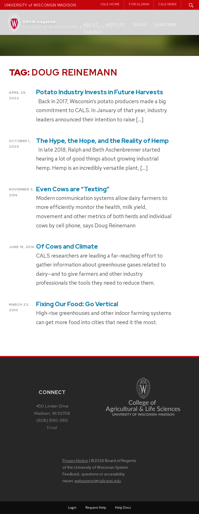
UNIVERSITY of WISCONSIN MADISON (40, 5)
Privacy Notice (75, 460)
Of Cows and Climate (67, 246)
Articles (115, 24)
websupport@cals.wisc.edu (97, 480)
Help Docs (123, 507)
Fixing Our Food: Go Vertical (77, 304)
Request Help (95, 507)
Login (72, 507)
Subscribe (165, 24)
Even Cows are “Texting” (72, 189)
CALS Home (110, 4)
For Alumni (139, 4)
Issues (140, 24)
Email (52, 427)
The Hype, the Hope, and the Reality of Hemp (102, 141)
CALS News (167, 4)
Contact (93, 32)
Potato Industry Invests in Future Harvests (99, 92)
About (91, 24)
